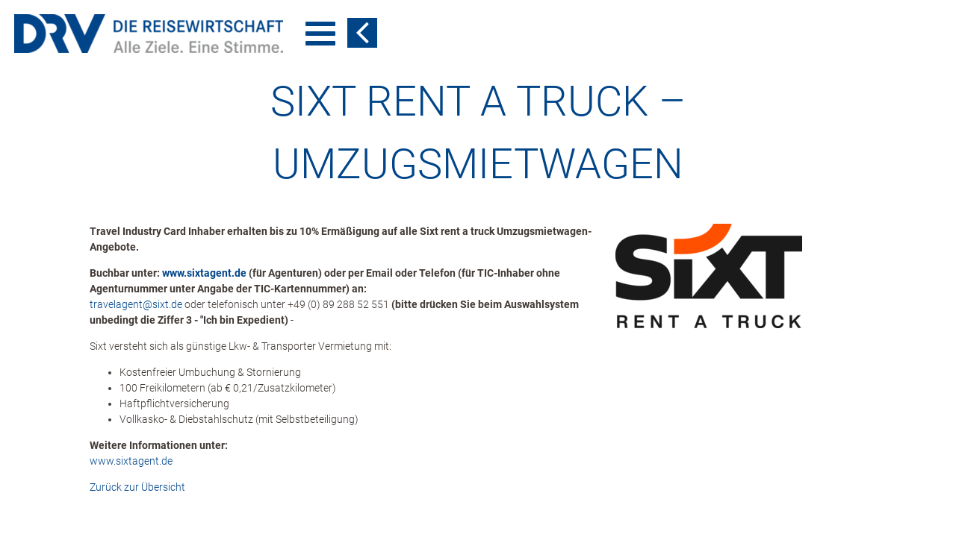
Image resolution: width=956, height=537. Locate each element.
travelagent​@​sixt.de (136, 304)
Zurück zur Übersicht (137, 487)
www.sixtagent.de (204, 273)
